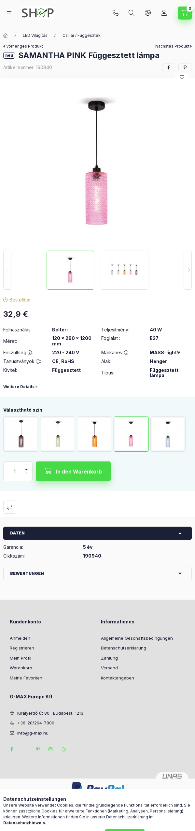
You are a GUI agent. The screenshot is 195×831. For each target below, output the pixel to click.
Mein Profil (20, 658)
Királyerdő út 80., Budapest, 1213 (50, 713)
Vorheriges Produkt (24, 46)
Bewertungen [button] (27, 573)
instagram (50, 749)
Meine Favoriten (26, 677)
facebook (11, 749)
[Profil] (164, 13)
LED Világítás (35, 35)
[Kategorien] (9, 13)
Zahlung (109, 658)
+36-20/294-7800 (115, 13)
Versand (109, 667)
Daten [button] (17, 533)
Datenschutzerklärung (123, 647)
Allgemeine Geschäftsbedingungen (137, 638)
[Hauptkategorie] (5, 35)
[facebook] (168, 67)
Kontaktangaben (117, 677)
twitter (24, 749)
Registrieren (22, 647)
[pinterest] (184, 67)
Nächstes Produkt (172, 46)
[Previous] (7, 270)
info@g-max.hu (33, 733)
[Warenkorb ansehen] (185, 13)
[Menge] (14, 471)
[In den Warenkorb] (73, 471)
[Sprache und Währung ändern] (147, 13)
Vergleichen (9, 507)
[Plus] (26, 466)
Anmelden (20, 638)
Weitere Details (19, 386)
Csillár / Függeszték (82, 35)
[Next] (188, 270)
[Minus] (26, 476)
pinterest (37, 749)
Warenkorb (21, 667)
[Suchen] (131, 13)
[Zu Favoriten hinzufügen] (181, 77)
